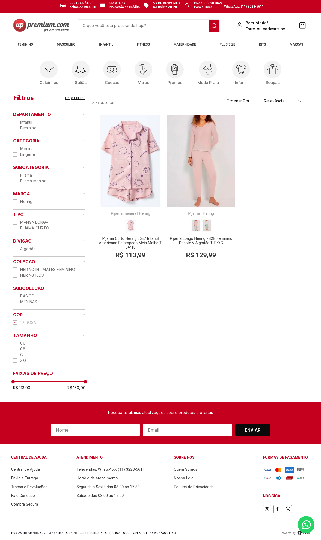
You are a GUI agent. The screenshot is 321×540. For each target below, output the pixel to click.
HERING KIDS (32, 275)
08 (22, 349)
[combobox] (148, 25)
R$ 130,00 (76, 387)
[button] (49, 114)
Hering (26, 201)
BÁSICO (27, 296)
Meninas (27, 148)
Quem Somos (185, 469)
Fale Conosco (23, 495)
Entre (250, 28)
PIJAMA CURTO (34, 228)
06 (22, 343)
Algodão (28, 248)
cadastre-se (274, 28)
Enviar (253, 430)
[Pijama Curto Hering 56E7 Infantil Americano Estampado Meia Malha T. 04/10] (130, 190)
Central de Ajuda (25, 469)
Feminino (28, 128)
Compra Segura (24, 504)
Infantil (26, 122)
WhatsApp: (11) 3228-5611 (244, 6)
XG (23, 360)
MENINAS (28, 301)
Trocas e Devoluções (29, 487)
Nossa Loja (184, 478)
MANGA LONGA (34, 222)
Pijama (26, 175)
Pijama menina (33, 180)
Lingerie (27, 154)
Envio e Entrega (24, 478)
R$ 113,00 (22, 387)
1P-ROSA (28, 322)
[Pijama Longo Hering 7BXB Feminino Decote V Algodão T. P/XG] (201, 190)
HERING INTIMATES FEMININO (47, 269)
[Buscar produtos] (214, 26)
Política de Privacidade (194, 487)
